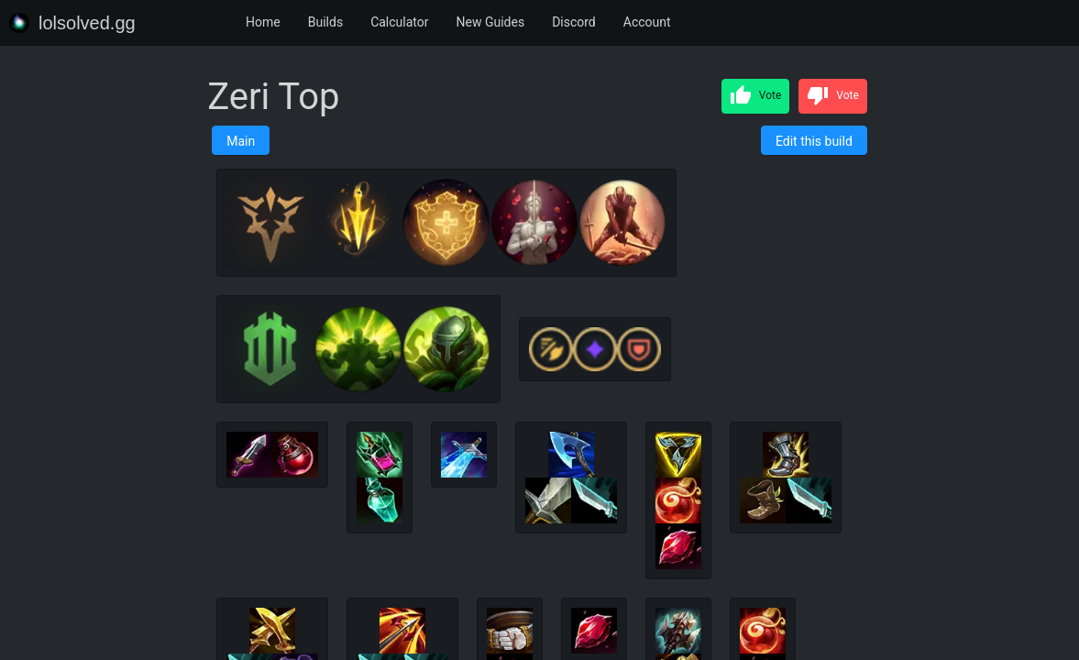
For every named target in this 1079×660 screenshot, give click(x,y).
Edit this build (814, 141)
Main (240, 141)
